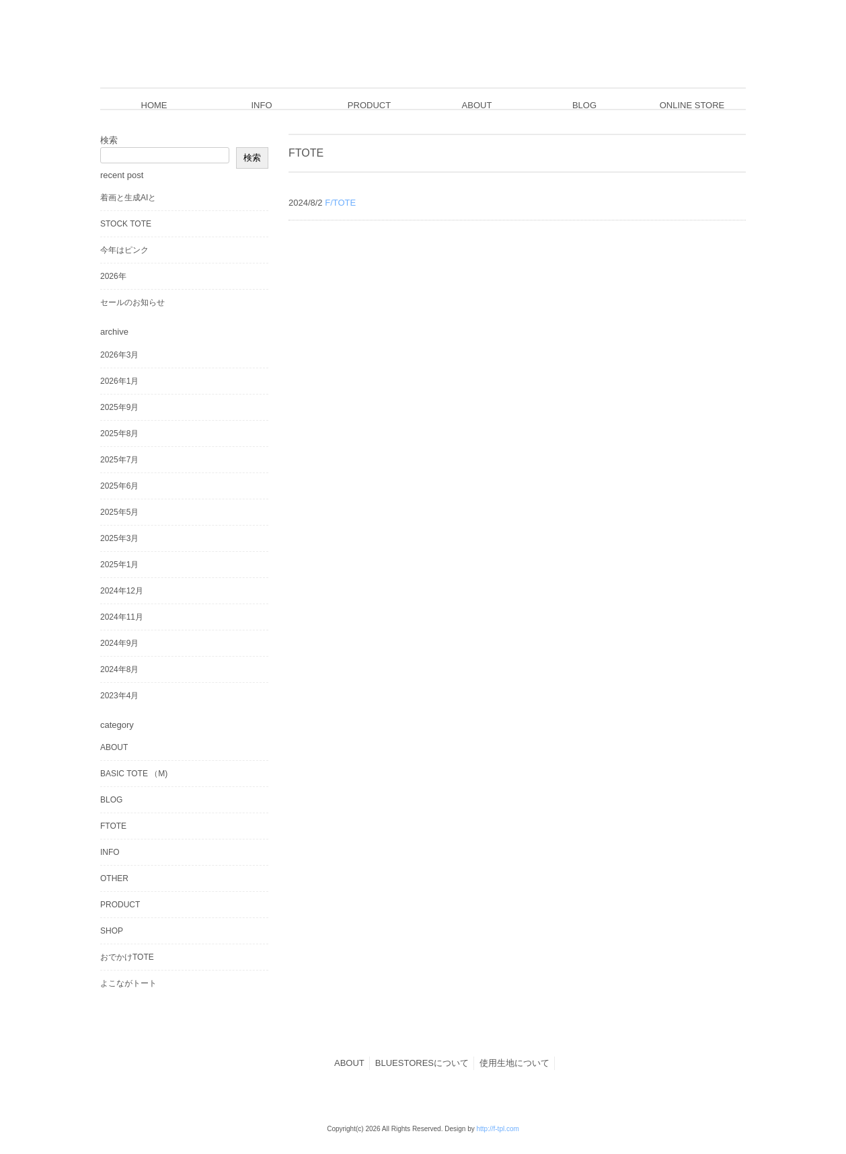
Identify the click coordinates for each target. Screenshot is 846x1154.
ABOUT (114, 747)
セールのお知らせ (132, 302)
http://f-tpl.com (497, 1128)
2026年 (113, 276)
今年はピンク (124, 250)
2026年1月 (119, 381)
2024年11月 (121, 617)
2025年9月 (119, 407)
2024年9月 (119, 643)
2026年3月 (119, 355)
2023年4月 (119, 695)
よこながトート (128, 983)
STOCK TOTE (125, 224)
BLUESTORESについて (422, 1063)
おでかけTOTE (127, 957)
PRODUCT (120, 904)
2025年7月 (119, 459)
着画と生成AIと (128, 197)
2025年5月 (119, 512)
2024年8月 (119, 669)
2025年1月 (119, 564)
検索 (109, 140)
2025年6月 (119, 486)
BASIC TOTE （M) (133, 773)
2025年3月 (119, 538)
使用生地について (514, 1063)
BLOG (111, 800)
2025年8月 (119, 433)
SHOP (111, 931)
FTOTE (113, 826)
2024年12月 (121, 590)
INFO (110, 852)
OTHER (114, 878)
